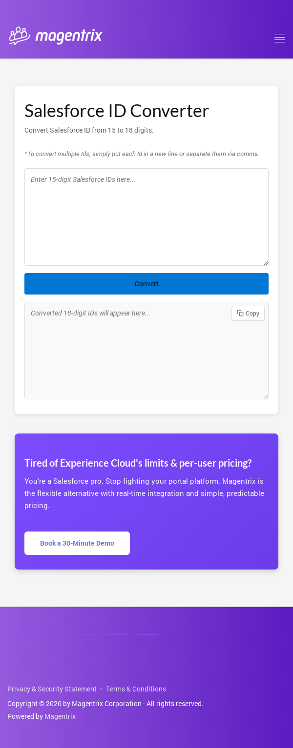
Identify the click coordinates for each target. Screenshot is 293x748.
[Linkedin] (21, 634)
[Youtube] (84, 634)
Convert (147, 283)
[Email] (147, 634)
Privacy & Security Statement (52, 688)
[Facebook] (52, 634)
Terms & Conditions (136, 688)
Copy (248, 313)
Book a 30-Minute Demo (77, 543)
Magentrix (60, 716)
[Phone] (115, 634)
